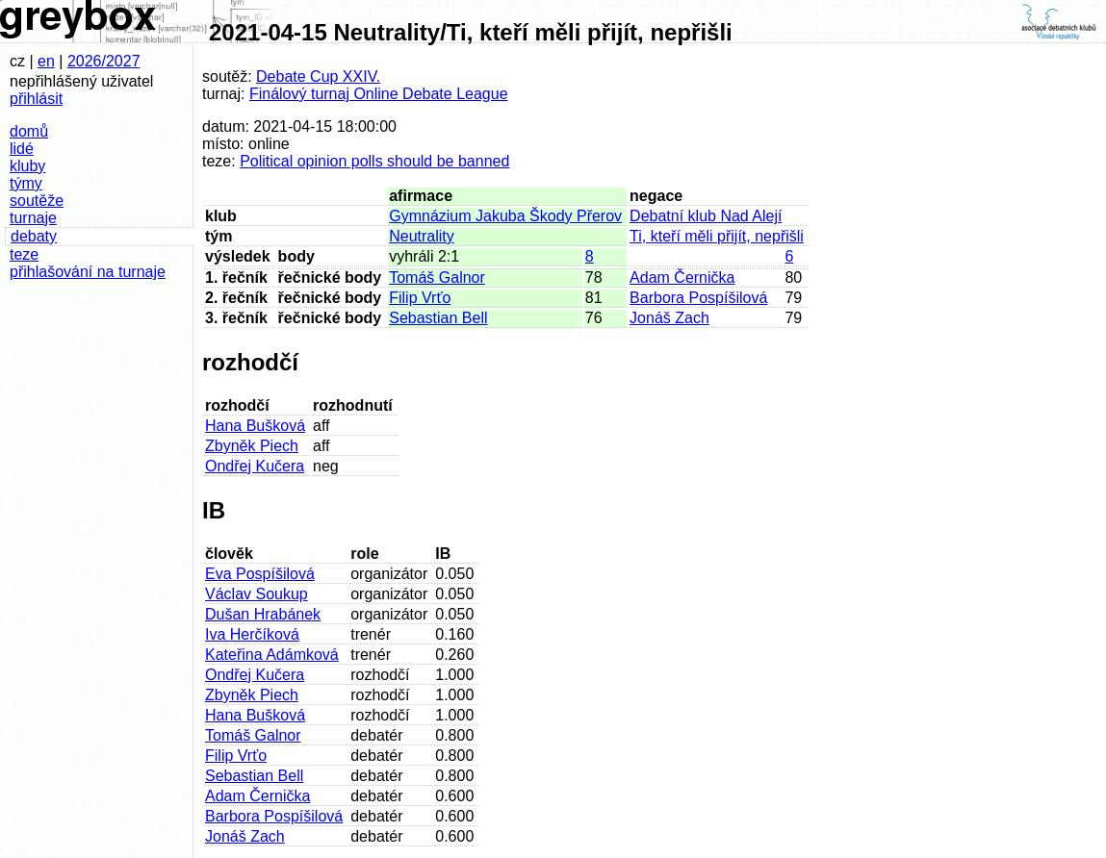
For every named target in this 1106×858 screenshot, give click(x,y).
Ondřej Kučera (254, 466)
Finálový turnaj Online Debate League (378, 94)
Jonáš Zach (669, 318)
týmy (26, 183)
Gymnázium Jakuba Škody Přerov (505, 216)
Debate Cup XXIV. (318, 76)
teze (24, 254)
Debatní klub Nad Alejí (706, 216)
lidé (22, 148)
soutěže (37, 200)
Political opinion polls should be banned (374, 161)
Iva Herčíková (252, 634)
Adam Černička (682, 277)
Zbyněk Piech (251, 446)
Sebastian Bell (438, 318)
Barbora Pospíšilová (698, 298)
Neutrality (421, 236)
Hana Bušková (255, 425)
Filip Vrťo (419, 298)
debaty (34, 236)
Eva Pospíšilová (260, 574)
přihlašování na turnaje (88, 272)
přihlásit (36, 98)
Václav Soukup (256, 594)
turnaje (33, 218)
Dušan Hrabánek (263, 614)
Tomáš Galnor (437, 277)
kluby (27, 166)
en (46, 61)
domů (29, 131)
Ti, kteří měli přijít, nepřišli (717, 236)
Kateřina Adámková (272, 654)
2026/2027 (104, 61)
